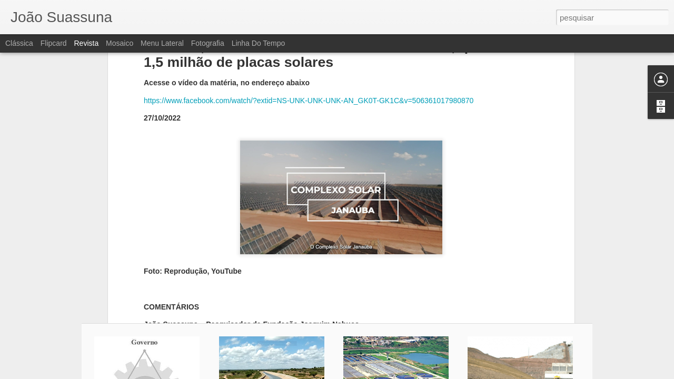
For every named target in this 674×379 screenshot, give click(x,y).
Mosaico (119, 43)
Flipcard (54, 43)
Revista (86, 43)
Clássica (19, 43)
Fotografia (207, 43)
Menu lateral (162, 43)
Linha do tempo (258, 43)
